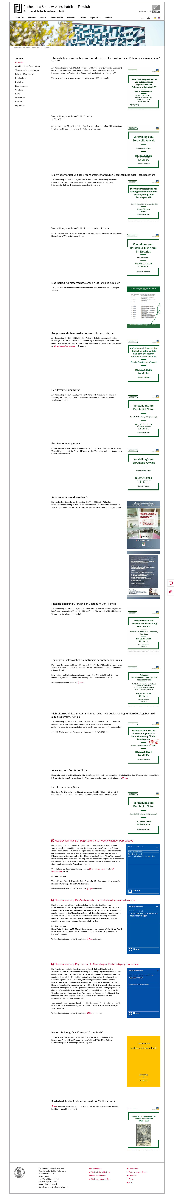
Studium (43, 18)
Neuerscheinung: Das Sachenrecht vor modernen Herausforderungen (95, 900)
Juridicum (109, 18)
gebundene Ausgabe (99, 869)
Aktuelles (32, 18)
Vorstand (19, 90)
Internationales (57, 18)
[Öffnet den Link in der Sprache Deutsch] (155, 17)
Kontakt (18, 101)
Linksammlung (21, 86)
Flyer (91, 889)
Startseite (20, 18)
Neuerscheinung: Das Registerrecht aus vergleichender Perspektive (94, 840)
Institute (82, 18)
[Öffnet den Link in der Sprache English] (158, 17)
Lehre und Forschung (24, 74)
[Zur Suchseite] (141, 17)
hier (126, 778)
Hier (55, 1106)
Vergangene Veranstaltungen (27, 70)
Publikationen (21, 78)
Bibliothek (19, 82)
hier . (82, 682)
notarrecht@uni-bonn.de (65, 346)
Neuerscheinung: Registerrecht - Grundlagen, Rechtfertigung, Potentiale (97, 964)
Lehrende (71, 18)
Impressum (20, 105)
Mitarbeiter (20, 97)
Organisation (95, 18)
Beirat (17, 94)
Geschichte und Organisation (27, 66)
